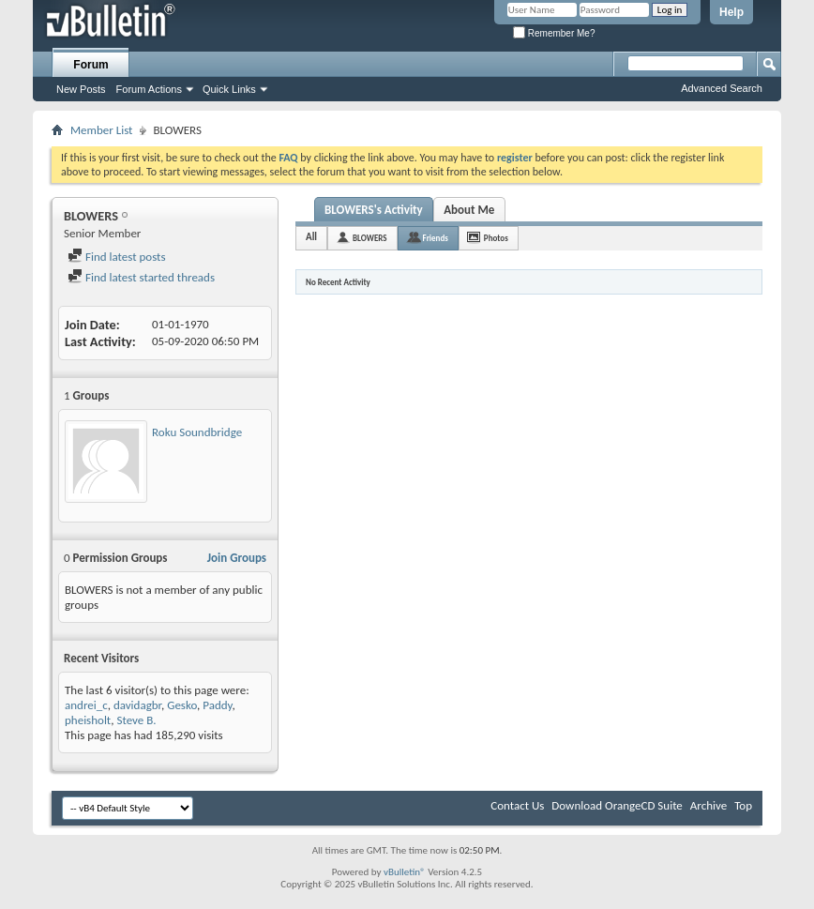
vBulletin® (405, 872)
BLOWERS (369, 238)
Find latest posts (117, 257)
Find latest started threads (141, 277)
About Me (469, 210)
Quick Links (229, 89)
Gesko (182, 705)
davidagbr (137, 705)
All (311, 237)
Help (731, 12)
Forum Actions (149, 89)
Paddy (217, 705)
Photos (496, 238)
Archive (708, 805)
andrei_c (86, 705)
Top (743, 805)
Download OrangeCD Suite (617, 805)
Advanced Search (721, 88)
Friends (435, 238)
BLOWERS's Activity (373, 210)
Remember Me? (554, 33)
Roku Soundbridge (197, 432)
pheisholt (88, 720)
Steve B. (136, 720)
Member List (101, 130)
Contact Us (517, 805)
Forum (90, 64)
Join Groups (236, 558)
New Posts (81, 89)
